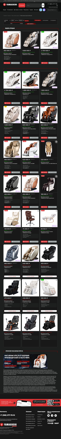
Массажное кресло (8, 53)
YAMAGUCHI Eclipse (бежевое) (10, 54)
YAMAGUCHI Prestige (27, 232)
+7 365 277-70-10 (52, 4)
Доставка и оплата (18, 9)
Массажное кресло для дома (47, 127)
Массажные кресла (45, 53)
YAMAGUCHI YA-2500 (45, 334)
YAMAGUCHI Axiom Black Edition (29, 128)
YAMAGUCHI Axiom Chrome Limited (48, 128)
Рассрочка (26, 9)
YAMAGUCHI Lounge (45, 302)
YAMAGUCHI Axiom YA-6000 (28, 163)
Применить (26, 20)
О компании (10, 9)
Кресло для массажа (45, 300)
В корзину (7, 63)
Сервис (31, 9)
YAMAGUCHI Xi (26, 94)
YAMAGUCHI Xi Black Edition (28, 54)
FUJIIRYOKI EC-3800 (27, 302)
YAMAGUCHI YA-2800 (27, 334)
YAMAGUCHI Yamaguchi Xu (46, 54)
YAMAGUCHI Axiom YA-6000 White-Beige (49, 163)
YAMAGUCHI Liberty (45, 232)
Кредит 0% (39, 421)
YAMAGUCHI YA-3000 (8, 334)
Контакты (36, 9)
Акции (4, 9)
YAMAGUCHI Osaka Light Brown (47, 198)
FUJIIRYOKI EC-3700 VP (9, 302)
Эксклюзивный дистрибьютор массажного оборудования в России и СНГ (46, 1)
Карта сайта (39, 425)
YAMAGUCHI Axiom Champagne (10, 163)
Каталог (39, 416)
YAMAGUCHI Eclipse (8, 198)
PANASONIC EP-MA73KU (46, 267)
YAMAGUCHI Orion (26, 267)
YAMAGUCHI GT (7, 267)
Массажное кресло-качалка (47, 231)
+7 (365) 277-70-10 (7, 415)
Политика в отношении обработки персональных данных (8, 420)
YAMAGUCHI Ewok (8, 232)
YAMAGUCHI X (7, 128)
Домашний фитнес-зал (52, 9)
